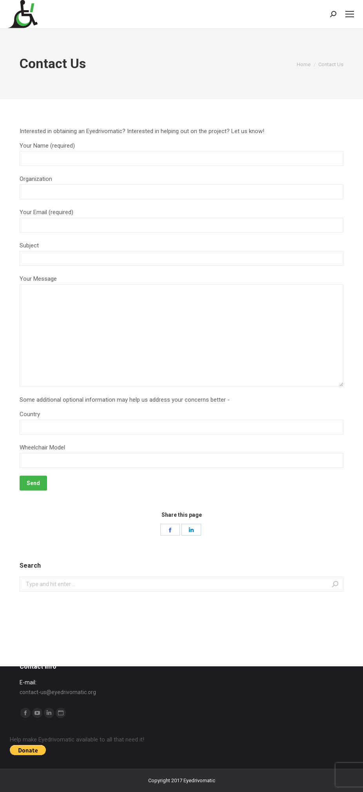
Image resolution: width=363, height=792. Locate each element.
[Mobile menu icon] (349, 14)
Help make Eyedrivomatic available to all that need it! (77, 739)
